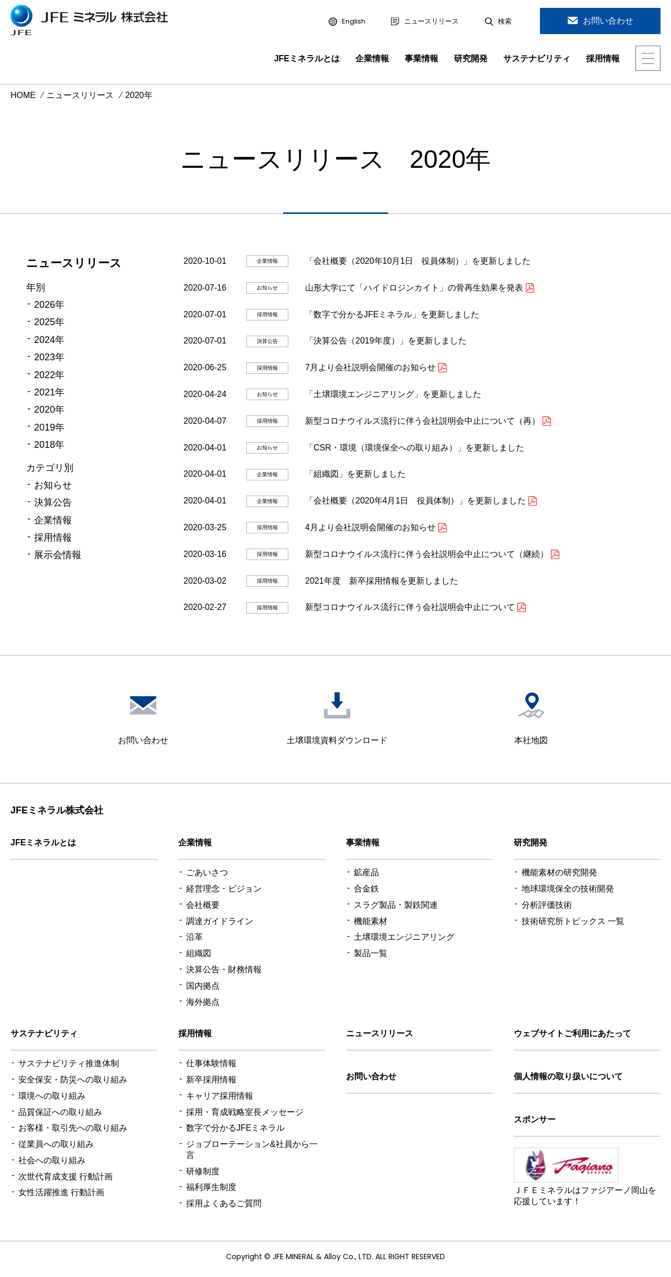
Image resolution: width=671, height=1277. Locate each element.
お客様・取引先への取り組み (72, 1127)
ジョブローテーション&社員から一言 (252, 1150)
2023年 (49, 357)
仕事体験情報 (211, 1063)
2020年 (49, 409)
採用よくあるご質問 (224, 1203)
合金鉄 (366, 888)
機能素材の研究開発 (559, 872)
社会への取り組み (51, 1160)
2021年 (49, 392)
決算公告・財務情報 (224, 969)
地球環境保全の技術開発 (568, 888)
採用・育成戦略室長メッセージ (245, 1112)
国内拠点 (203, 985)
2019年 (49, 427)
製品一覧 (370, 953)
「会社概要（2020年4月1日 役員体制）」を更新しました (415, 500)
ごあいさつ (207, 872)
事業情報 (421, 58)
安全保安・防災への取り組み (72, 1079)
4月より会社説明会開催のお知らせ (370, 527)
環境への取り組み (51, 1095)
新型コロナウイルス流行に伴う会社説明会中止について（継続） (426, 554)
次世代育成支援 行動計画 (65, 1176)
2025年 (49, 322)
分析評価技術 (547, 904)
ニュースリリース (431, 21)
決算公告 (53, 502)
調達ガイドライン (219, 921)
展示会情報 (57, 555)
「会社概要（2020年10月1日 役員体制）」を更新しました (418, 260)
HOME (23, 95)
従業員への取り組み (56, 1144)
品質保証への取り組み (60, 1112)
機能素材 (370, 921)
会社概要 (203, 904)
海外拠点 (203, 1001)
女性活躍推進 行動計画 (61, 1192)
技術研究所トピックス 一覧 (573, 921)
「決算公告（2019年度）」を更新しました (386, 340)
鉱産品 (366, 872)
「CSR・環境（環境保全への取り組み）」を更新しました (414, 447)
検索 (505, 21)
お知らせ (53, 485)
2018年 (49, 444)
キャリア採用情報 (219, 1095)
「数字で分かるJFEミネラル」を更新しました (392, 314)
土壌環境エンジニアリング (404, 936)
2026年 (49, 304)
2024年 (49, 340)
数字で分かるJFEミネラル (235, 1127)
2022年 (49, 375)
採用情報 (603, 58)
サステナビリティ (536, 58)
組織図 (198, 953)
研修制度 (203, 1171)
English (353, 21)
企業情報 (372, 58)
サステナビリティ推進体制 (68, 1063)
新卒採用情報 (211, 1079)
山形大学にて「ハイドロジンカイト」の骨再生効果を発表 (414, 287)
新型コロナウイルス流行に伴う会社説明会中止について (410, 607)
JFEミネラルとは (307, 58)
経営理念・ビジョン (224, 888)
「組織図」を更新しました (355, 473)
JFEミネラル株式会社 (56, 810)
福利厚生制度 (211, 1187)
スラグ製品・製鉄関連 (396, 904)
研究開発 (471, 58)
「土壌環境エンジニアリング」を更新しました (393, 394)
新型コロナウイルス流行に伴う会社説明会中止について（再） (422, 420)
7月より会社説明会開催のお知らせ (370, 367)
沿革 (194, 936)
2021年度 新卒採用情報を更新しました (381, 580)
